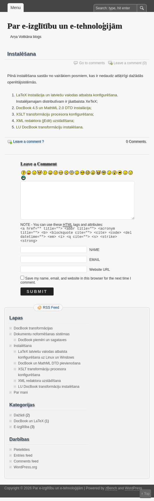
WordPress (133, 492)
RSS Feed (51, 311)
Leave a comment (127, 63)
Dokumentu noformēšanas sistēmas (41, 338)
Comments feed (26, 465)
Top (147, 494)
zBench (111, 492)
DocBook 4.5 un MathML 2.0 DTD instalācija (53, 108)
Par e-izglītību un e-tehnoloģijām (64, 25)
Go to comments (92, 63)
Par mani (21, 396)
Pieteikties (22, 453)
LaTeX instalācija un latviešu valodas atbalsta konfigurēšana (66, 95)
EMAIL (94, 263)
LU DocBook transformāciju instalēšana (49, 127)
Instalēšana (23, 349)
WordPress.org (25, 471)
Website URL (99, 273)
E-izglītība (21, 430)
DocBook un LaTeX (29, 425)
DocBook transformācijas (33, 332)
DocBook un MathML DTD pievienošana (49, 367)
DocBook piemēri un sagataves (42, 343)
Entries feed (23, 459)
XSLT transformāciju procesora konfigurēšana (54, 114)
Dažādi (19, 419)
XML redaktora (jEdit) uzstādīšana (44, 120)
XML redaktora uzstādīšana (39, 384)
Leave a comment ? (28, 141)
